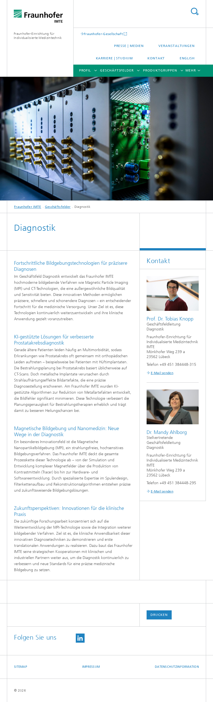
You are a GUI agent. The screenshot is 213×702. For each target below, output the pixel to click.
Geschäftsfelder (117, 70)
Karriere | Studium (114, 58)
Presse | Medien (129, 46)
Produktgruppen (160, 70)
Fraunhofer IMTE (27, 207)
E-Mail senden (162, 373)
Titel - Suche (194, 11)
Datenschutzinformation (177, 667)
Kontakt (156, 58)
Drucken (159, 615)
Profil (85, 70)
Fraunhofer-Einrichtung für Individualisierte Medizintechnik (38, 36)
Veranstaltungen (176, 46)
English (187, 58)
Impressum (91, 667)
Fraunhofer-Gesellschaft (103, 34)
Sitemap (20, 667)
